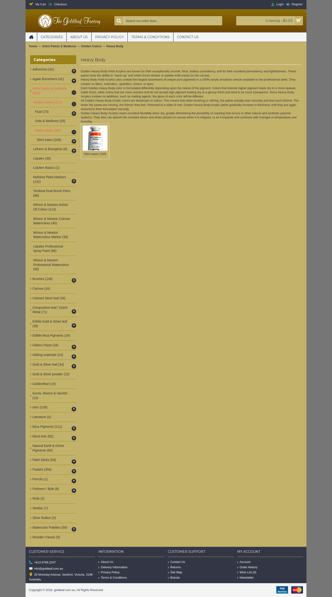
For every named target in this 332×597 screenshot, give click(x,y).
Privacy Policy (108, 572)
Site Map (175, 572)
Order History (247, 567)
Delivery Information (113, 567)
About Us (105, 562)
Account (243, 562)
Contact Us (176, 562)
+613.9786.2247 (42, 563)
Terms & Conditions (112, 578)
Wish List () (246, 572)
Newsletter (245, 578)
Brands (174, 578)
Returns (174, 567)
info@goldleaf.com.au (46, 569)
